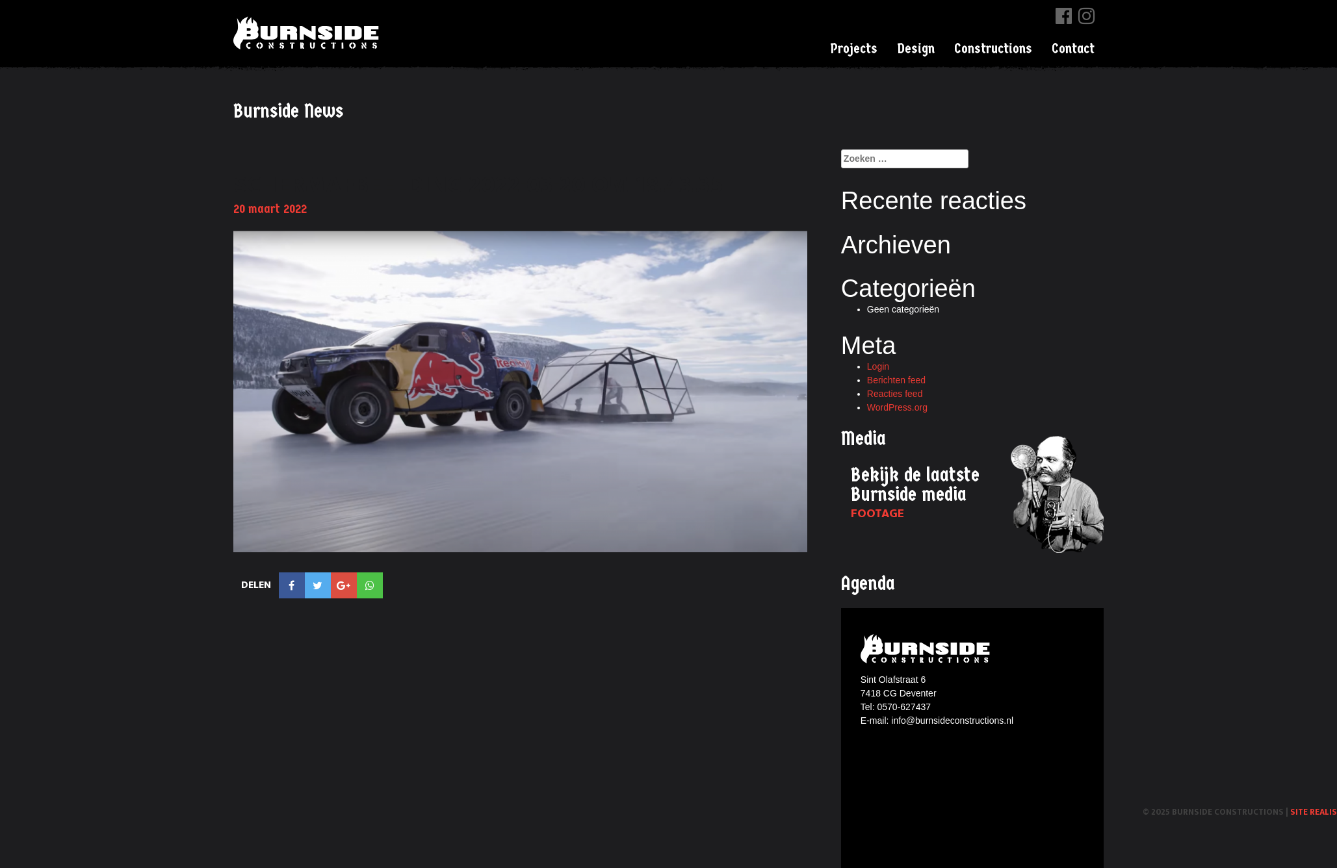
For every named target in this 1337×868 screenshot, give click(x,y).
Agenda (868, 583)
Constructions (993, 48)
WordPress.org (897, 407)
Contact (1073, 48)
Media (863, 439)
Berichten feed (896, 380)
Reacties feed (895, 394)
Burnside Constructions (308, 32)
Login (878, 366)
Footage (877, 514)
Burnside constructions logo (927, 648)
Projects (853, 48)
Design (916, 48)
